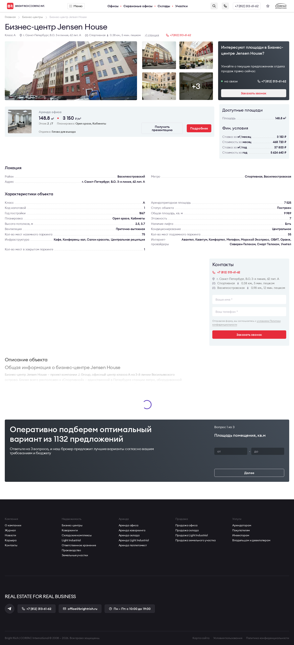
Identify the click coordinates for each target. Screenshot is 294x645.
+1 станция (152, 35)
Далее (249, 473)
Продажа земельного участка (195, 540)
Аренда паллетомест (133, 545)
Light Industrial (71, 540)
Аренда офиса (128, 525)
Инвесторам (240, 535)
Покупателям (241, 530)
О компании (13, 525)
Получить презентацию (162, 128)
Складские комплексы (77, 535)
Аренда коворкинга (132, 530)
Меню (75, 6)
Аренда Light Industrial (134, 540)
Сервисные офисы (138, 6)
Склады (164, 6)
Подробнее (199, 128)
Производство (71, 550)
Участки (181, 6)
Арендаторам (241, 525)
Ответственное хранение (79, 545)
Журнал (10, 530)
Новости (10, 535)
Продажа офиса (186, 525)
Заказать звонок (225, 6)
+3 (196, 86)
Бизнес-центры (72, 525)
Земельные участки (75, 555)
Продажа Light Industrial (191, 535)
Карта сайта (201, 638)
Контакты (11, 545)
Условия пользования (227, 638)
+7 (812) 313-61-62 (247, 6)
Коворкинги (70, 530)
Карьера (11, 540)
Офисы (112, 6)
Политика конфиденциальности (267, 638)
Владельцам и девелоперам (251, 540)
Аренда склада (129, 535)
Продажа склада (187, 530)
